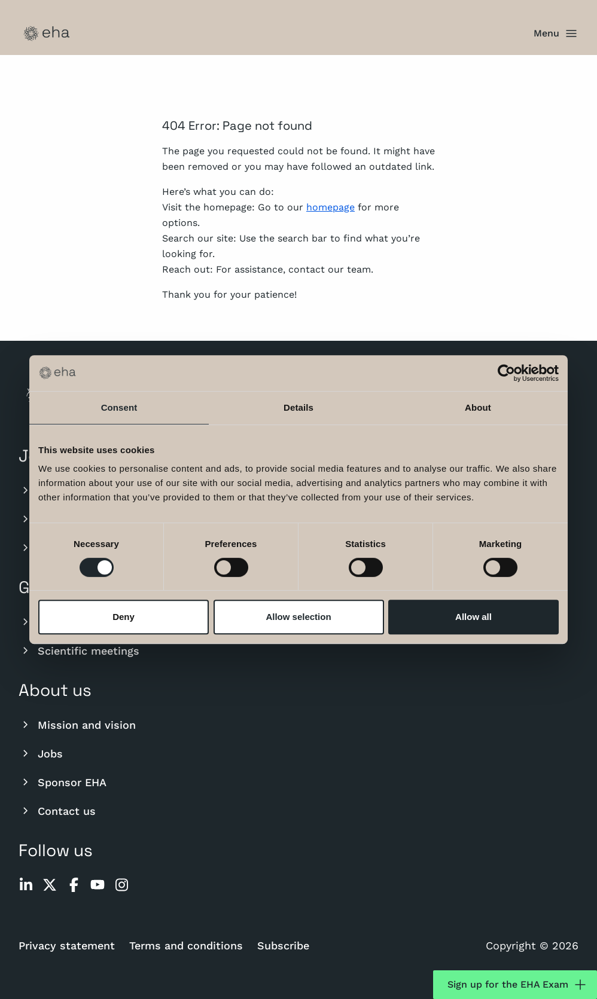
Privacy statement (67, 945)
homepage (330, 207)
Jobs (41, 753)
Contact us (57, 811)
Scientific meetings (79, 650)
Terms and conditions (186, 945)
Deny (123, 617)
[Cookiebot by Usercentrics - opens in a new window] (506, 373)
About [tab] (478, 407)
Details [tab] (298, 407)
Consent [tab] (119, 407)
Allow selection (298, 617)
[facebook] (73, 884)
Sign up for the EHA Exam (517, 984)
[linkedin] (26, 884)
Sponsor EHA (62, 782)
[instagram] (121, 884)
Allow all (473, 617)
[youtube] (97, 884)
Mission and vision (77, 724)
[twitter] (49, 884)
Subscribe (283, 945)
